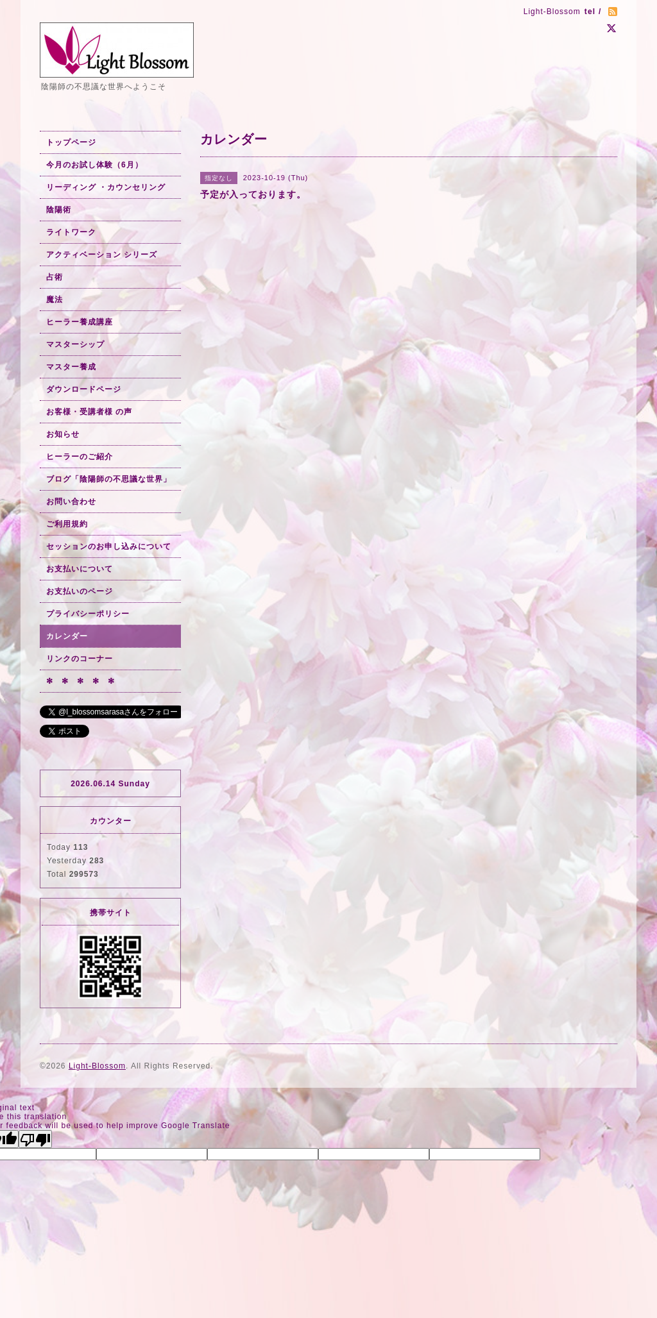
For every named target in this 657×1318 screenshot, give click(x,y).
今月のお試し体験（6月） (94, 164)
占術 (54, 277)
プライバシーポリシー (88, 613)
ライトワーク (71, 232)
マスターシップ (75, 344)
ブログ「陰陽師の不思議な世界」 (108, 479)
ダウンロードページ (83, 389)
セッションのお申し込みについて (108, 546)
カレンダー (67, 636)
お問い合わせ (71, 501)
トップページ (71, 142)
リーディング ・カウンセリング (106, 187)
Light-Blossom (97, 1065)
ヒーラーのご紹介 (79, 456)
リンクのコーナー (79, 658)
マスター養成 (71, 366)
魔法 (54, 299)
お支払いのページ (79, 591)
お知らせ (63, 434)
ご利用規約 (67, 524)
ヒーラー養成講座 (79, 321)
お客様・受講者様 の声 (89, 411)
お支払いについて (79, 568)
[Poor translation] (35, 1139)
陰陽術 (58, 209)
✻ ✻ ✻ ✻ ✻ (80, 681)
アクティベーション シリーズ (101, 254)
